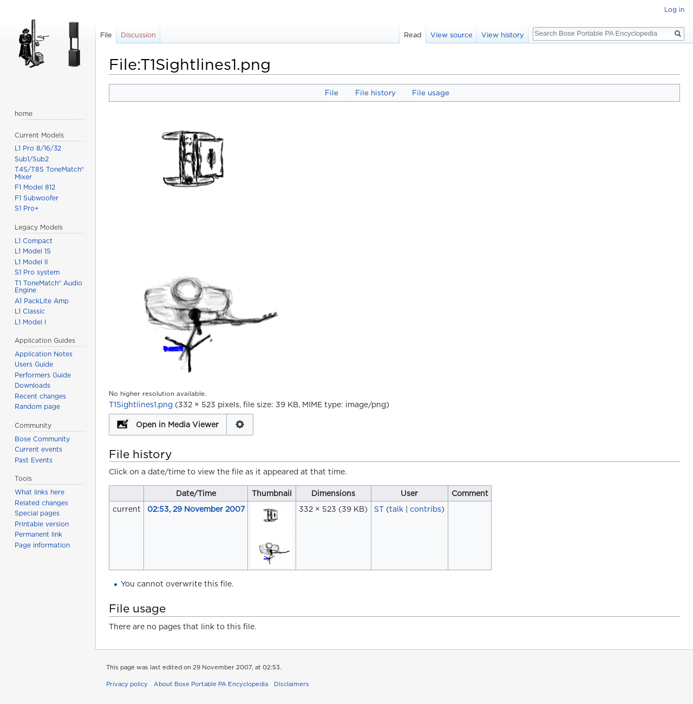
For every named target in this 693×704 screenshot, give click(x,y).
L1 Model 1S (33, 251)
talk (396, 509)
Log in (674, 9)
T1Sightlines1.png (141, 404)
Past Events (34, 460)
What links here (39, 492)
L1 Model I (30, 322)
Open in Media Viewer (177, 424)
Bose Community (42, 439)
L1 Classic (30, 311)
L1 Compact (34, 241)
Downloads (32, 385)
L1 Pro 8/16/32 (38, 148)
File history (375, 92)
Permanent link (38, 534)
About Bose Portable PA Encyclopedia (211, 684)
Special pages (37, 513)
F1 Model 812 (35, 187)
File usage (430, 92)
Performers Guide (43, 375)
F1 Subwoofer (36, 198)
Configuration (240, 424)
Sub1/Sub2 (32, 159)
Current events (38, 449)
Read (413, 35)
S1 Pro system (37, 272)
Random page (37, 406)
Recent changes (40, 396)
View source (451, 35)
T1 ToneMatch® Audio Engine (48, 287)
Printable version (42, 524)
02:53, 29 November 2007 (196, 509)
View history (502, 35)
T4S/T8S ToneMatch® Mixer (49, 173)
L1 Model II (31, 262)
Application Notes (44, 354)
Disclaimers (291, 684)
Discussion (138, 35)
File (331, 92)
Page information (42, 545)
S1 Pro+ (27, 208)
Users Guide (34, 364)
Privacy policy (127, 684)
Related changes (41, 503)
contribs (425, 509)
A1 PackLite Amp (42, 301)
